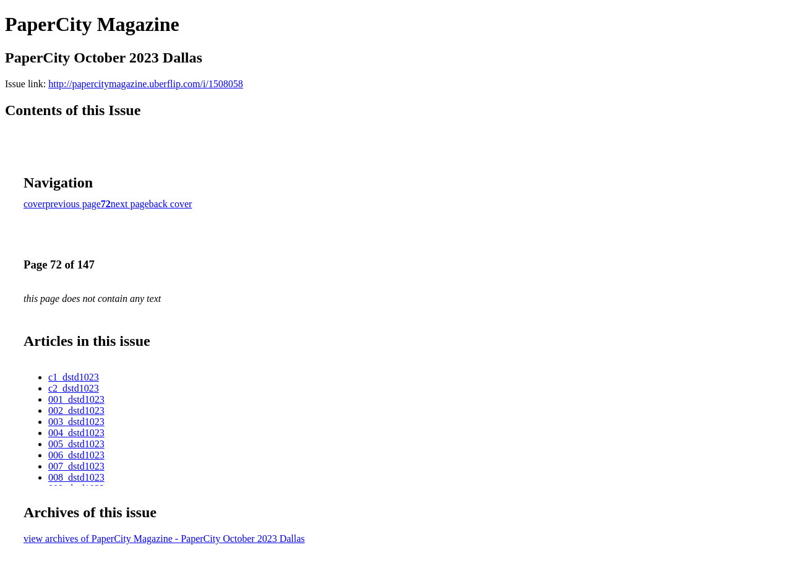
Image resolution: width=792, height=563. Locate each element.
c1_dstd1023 (73, 377)
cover (35, 204)
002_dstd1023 (76, 410)
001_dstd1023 (76, 399)
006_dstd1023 (76, 455)
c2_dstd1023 (73, 388)
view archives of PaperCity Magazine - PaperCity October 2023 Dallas (164, 538)
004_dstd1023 (76, 433)
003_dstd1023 (76, 421)
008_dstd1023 (76, 477)
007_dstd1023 (76, 466)
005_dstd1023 (76, 444)
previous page (73, 204)
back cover (170, 204)
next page (130, 204)
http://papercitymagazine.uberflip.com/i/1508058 (145, 84)
